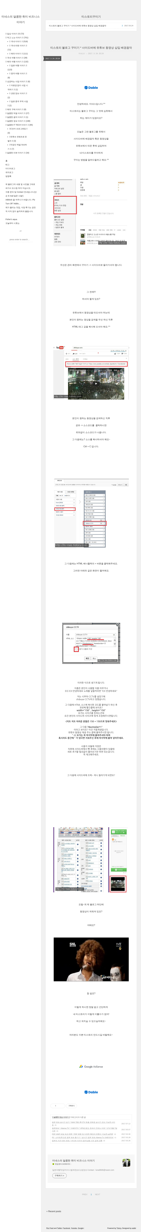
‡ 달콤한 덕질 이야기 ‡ (17, 113)
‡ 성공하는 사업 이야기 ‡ (18, 81)
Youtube (74, 1228)
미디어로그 (10, 168)
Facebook (66, 1228)
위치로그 (9, 172)
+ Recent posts (53, 1211)
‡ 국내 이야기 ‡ (18, 41)
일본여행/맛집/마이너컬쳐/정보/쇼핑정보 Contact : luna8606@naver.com (83, 1170)
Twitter (59, 1228)
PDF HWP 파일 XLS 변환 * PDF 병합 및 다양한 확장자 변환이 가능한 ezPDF (82, 1134)
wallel (134, 1228)
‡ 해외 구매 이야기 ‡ (16, 109)
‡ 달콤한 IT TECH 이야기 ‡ (19, 125)
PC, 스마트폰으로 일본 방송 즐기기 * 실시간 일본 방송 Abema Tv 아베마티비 (82, 1137)
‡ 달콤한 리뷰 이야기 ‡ (17, 153)
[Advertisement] (91, 1066)
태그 (7, 165)
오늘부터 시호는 (13, 223)
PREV (84, 1194)
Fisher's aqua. (12, 219)
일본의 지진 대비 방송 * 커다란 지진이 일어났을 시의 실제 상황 (77, 1141)
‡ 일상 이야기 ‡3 (15, 34)
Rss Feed (49, 1228)
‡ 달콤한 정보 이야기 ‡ (18, 121)
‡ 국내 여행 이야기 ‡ (16, 58)
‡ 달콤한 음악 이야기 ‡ (17, 117)
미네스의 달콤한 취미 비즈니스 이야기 (73, 1160)
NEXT (97, 1194)
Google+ (81, 1228)
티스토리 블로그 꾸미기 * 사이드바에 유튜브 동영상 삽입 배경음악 (77, 26)
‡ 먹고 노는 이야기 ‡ (17, 37)
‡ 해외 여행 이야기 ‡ (17, 61)
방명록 (8, 176)
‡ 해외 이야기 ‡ (18, 53)
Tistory (118, 1228)
